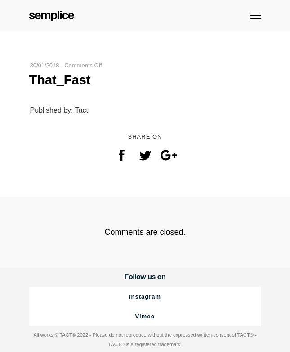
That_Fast (60, 80)
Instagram (145, 296)
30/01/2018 (44, 65)
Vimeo (145, 316)
